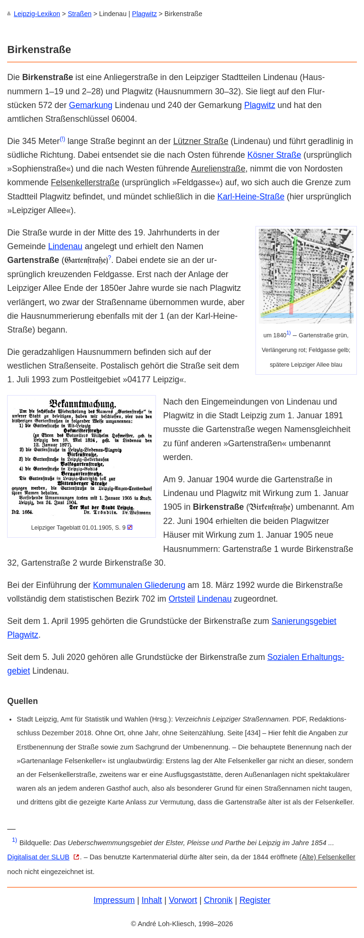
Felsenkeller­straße (85, 182)
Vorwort (183, 899)
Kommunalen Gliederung (139, 584)
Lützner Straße (200, 140)
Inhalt (152, 899)
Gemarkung (90, 104)
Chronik (218, 899)
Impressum (114, 899)
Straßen (79, 14)
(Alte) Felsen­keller (327, 856)
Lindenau (65, 246)
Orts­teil (182, 598)
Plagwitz (144, 14)
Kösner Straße (274, 154)
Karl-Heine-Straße (250, 196)
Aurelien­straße (218, 168)
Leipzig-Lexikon (37, 14)
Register (255, 899)
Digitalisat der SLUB (38, 856)
